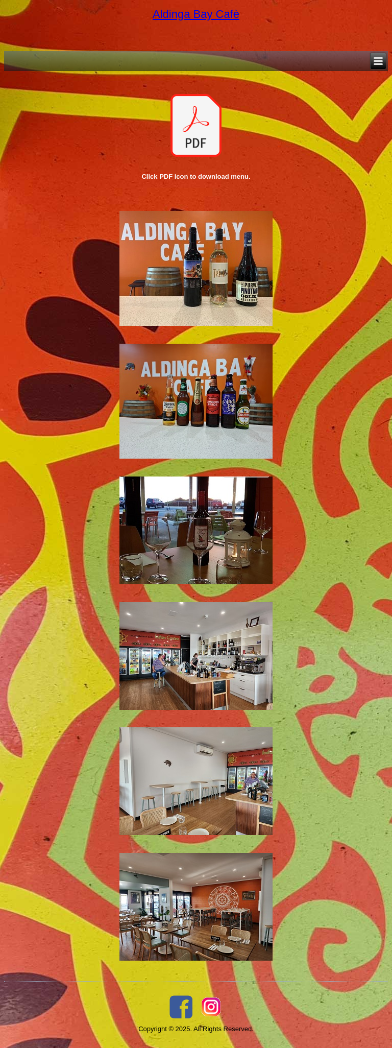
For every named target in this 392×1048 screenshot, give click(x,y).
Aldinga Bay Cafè (196, 14)
